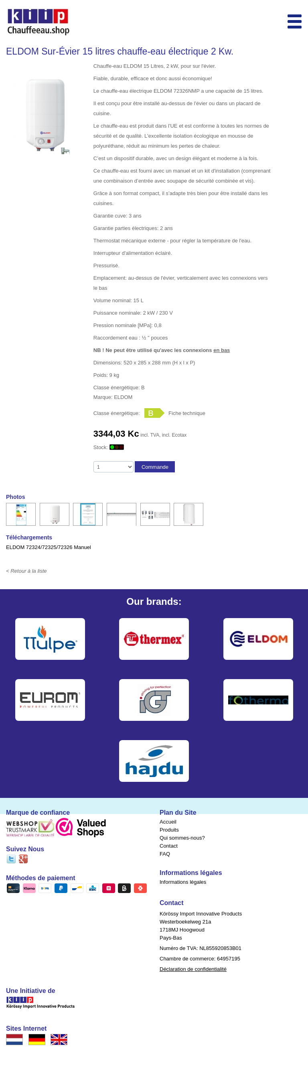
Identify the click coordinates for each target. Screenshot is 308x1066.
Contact (169, 846)
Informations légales (183, 882)
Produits (169, 830)
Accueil (168, 822)
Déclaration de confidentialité (193, 969)
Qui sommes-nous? (182, 838)
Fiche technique (186, 413)
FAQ (165, 854)
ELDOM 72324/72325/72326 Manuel (48, 547)
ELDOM (123, 397)
